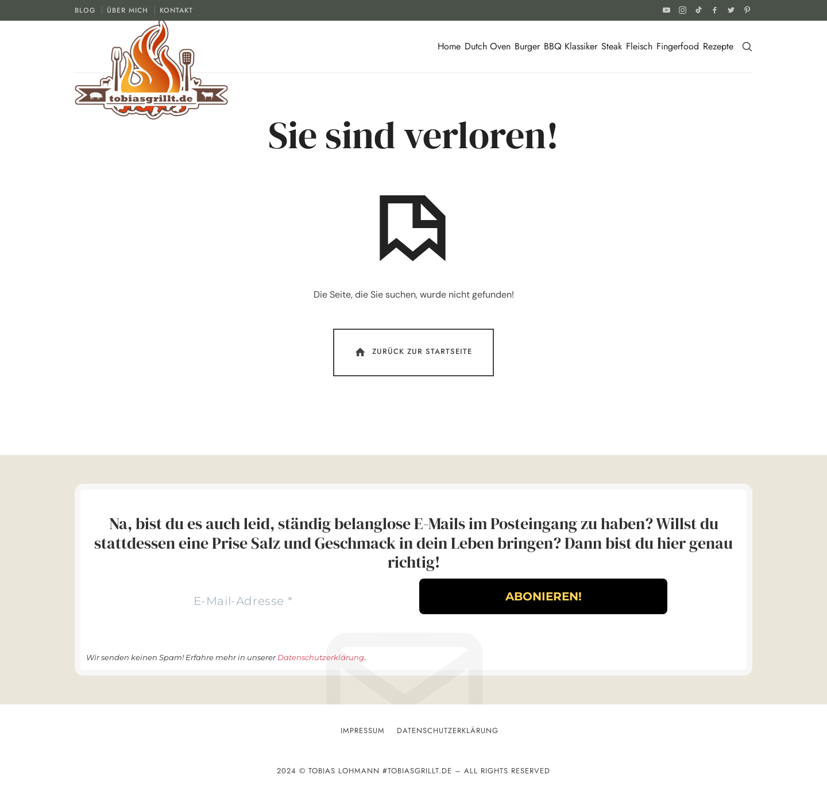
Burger (527, 46)
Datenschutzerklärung (320, 657)
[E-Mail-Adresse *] (243, 601)
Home (449, 46)
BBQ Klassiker (570, 46)
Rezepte (718, 46)
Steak (611, 46)
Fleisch (639, 46)
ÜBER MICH (127, 10)
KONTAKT (176, 10)
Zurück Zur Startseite (412, 352)
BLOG (85, 10)
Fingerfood (677, 46)
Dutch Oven (488, 46)
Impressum (363, 730)
